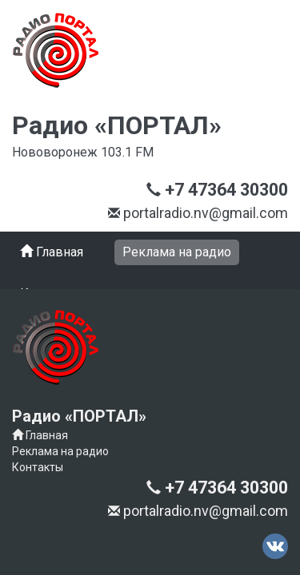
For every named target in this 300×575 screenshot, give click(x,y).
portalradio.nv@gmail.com (102, 514)
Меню (38, 130)
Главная (40, 427)
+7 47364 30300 (214, 85)
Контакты (37, 459)
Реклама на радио (60, 443)
